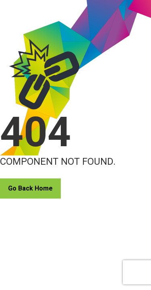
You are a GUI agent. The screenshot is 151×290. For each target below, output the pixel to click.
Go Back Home (30, 188)
